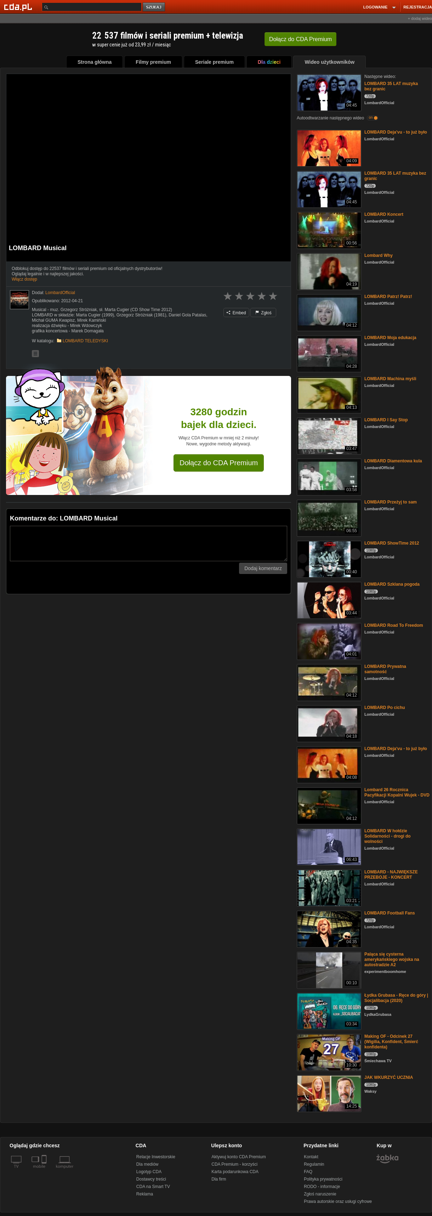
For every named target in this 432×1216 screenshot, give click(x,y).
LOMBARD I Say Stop (386, 419)
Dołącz (300, 39)
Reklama (144, 1194)
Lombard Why (378, 255)
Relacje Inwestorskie (155, 1156)
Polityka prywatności (323, 1179)
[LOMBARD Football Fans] (328, 928)
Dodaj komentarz (263, 568)
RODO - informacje (322, 1186)
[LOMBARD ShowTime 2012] (328, 558)
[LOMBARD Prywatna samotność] (328, 682)
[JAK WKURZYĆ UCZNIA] (328, 1093)
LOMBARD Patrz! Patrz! (388, 296)
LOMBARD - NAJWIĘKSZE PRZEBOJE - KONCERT (391, 874)
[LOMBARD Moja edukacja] (328, 353)
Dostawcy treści (151, 1179)
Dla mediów (147, 1164)
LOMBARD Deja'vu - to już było (395, 132)
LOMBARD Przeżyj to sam (390, 502)
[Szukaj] (92, 6)
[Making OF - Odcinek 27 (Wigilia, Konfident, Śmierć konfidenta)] (328, 1052)
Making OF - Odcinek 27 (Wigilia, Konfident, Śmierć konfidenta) (391, 1041)
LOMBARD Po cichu (384, 707)
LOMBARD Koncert (383, 214)
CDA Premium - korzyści (234, 1164)
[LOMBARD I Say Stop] (328, 435)
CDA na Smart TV (153, 1186)
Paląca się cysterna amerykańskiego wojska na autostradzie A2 (391, 959)
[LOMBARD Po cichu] (328, 723)
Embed (236, 312)
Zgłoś (263, 312)
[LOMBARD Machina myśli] (328, 394)
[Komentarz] (148, 543)
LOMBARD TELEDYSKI (85, 340)
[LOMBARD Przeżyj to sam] (328, 517)
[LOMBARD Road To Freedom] (328, 641)
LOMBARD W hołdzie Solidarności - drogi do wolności (387, 836)
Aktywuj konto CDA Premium (238, 1156)
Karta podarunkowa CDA (234, 1171)
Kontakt (311, 1156)
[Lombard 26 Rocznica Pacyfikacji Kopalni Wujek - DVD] (328, 805)
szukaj (154, 7)
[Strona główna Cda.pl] (19, 6)
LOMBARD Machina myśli (390, 378)
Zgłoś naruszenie (320, 1194)
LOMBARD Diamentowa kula (393, 460)
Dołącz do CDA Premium (219, 463)
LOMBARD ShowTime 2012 (391, 543)
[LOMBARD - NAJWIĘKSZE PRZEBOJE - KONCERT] (328, 887)
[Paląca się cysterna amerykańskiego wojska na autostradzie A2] (328, 969)
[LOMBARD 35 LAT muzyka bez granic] (328, 92)
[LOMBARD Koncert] (328, 230)
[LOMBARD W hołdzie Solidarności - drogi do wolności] (328, 846)
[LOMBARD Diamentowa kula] (328, 476)
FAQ (308, 1171)
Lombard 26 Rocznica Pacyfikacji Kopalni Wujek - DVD (397, 792)
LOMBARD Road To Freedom (393, 625)
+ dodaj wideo (420, 18)
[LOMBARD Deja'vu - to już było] (328, 147)
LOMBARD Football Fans (389, 913)
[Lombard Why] (328, 271)
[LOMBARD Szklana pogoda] (328, 600)
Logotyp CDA (148, 1171)
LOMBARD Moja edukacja (390, 337)
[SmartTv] (44, 1170)
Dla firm (218, 1179)
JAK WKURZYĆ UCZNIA (388, 1077)
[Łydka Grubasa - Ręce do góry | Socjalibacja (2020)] (328, 1011)
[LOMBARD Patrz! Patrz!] (328, 312)
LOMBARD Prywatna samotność (385, 669)
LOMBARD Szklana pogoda (392, 584)
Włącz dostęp (24, 279)
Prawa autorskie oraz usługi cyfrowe (338, 1201)
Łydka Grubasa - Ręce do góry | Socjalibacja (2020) (396, 998)
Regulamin (314, 1164)
